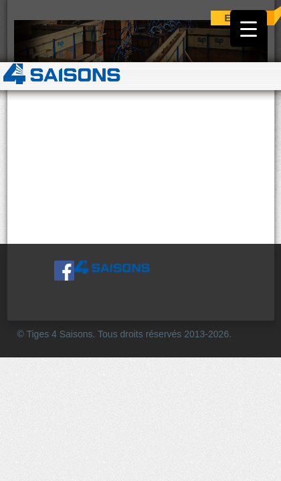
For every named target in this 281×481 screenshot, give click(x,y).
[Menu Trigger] (248, 28)
